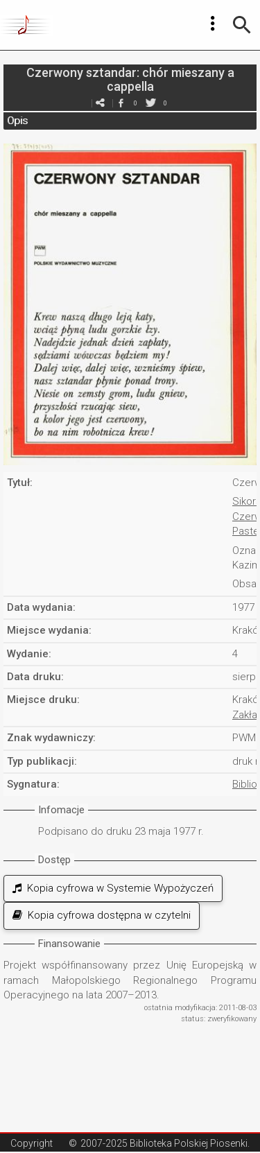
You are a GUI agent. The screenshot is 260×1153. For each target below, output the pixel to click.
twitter (151, 103)
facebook (121, 103)
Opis (17, 120)
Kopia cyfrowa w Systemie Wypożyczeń (113, 888)
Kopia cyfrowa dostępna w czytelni (101, 915)
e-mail (100, 103)
